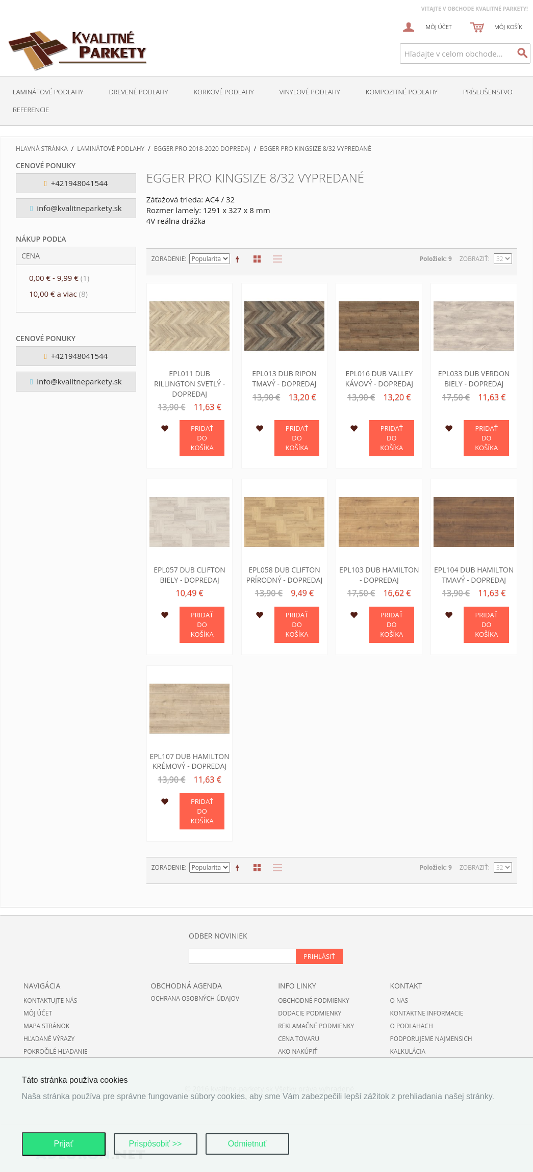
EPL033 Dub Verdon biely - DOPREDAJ (474, 378)
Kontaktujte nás (50, 1000)
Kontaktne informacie (426, 1013)
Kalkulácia (407, 1051)
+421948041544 (76, 183)
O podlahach (411, 1026)
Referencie (31, 109)
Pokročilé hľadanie (55, 1051)
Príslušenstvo (488, 91)
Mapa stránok (46, 1026)
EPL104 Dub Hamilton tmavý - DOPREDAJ (474, 575)
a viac (58, 294)
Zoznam (275, 259)
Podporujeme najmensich (431, 1038)
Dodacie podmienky (309, 1013)
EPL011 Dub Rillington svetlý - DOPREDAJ (189, 383)
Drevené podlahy (138, 91)
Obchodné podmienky (313, 1000)
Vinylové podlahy (310, 91)
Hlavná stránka (42, 149)
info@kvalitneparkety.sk (76, 208)
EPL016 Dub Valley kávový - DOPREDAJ (379, 378)
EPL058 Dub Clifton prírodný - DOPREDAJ (284, 575)
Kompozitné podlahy (402, 91)
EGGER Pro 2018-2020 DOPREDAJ (202, 149)
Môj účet (37, 1013)
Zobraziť (474, 258)
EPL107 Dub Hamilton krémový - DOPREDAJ (189, 761)
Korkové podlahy (223, 91)
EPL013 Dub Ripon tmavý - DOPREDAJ (284, 378)
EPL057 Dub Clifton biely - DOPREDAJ (189, 575)
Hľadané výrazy (48, 1038)
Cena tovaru (298, 1038)
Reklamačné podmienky (316, 1026)
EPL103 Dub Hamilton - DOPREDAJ (379, 575)
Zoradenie (168, 258)
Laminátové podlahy (48, 91)
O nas (399, 1000)
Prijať (63, 1143)
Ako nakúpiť (297, 1051)
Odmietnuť (247, 1143)
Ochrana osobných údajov (195, 998)
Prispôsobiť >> (155, 1143)
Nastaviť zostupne (239, 259)
